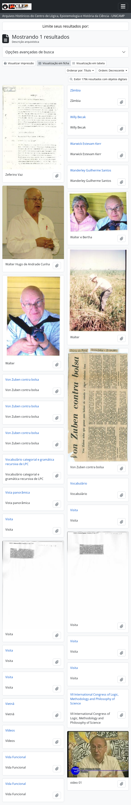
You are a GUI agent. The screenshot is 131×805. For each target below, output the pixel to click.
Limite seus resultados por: (65, 26)
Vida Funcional (15, 757)
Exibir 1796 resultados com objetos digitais (98, 79)
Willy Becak (78, 117)
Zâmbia (75, 90)
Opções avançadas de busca (29, 51)
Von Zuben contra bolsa (22, 380)
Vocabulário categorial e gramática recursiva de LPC (29, 461)
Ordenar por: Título (79, 70)
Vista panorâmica (17, 492)
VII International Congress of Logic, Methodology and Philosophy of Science (94, 698)
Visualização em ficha (54, 63)
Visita (74, 510)
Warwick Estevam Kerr (85, 144)
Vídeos (10, 730)
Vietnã (9, 704)
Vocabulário (78, 483)
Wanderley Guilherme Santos (90, 170)
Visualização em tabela (88, 63)
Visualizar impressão (19, 63)
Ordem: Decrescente (112, 70)
